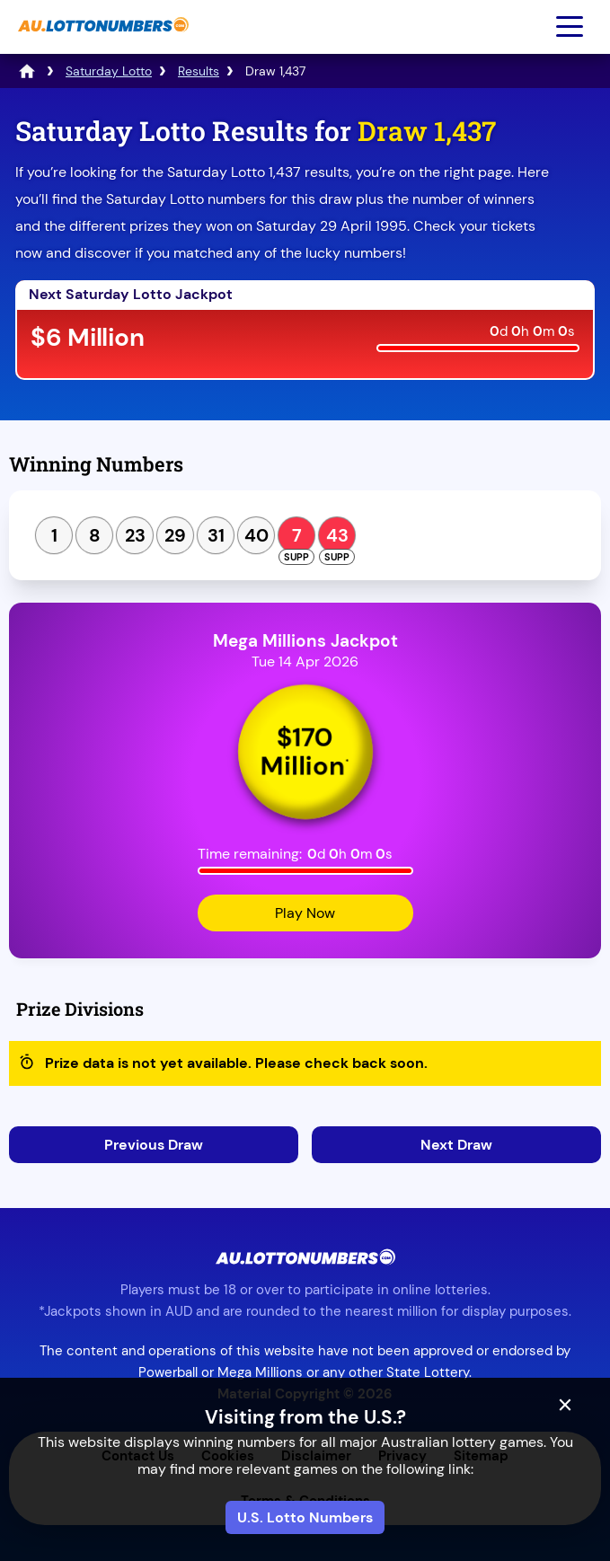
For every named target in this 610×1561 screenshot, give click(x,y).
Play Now (305, 913)
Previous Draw (153, 1144)
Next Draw (456, 1144)
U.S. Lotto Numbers (305, 1517)
